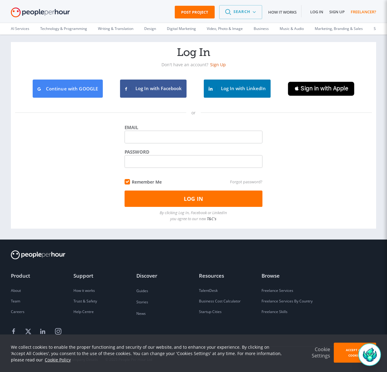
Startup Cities (210, 311)
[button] (240, 12)
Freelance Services (277, 290)
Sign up (337, 12)
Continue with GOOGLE (67, 89)
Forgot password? (246, 181)
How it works (282, 12)
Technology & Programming (63, 28)
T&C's (211, 218)
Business (261, 28)
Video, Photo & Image (225, 28)
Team (15, 301)
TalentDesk (208, 290)
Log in (316, 12)
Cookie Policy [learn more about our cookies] (58, 360)
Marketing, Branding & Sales (339, 28)
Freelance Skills (275, 311)
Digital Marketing (181, 28)
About (16, 290)
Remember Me (147, 182)
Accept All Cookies (355, 352)
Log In (193, 198)
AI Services (20, 28)
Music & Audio (292, 28)
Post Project (194, 12)
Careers (17, 311)
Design (150, 28)
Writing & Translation (115, 28)
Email (131, 127)
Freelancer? (363, 12)
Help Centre (83, 311)
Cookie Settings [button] (321, 352)
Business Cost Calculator (220, 301)
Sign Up (218, 64)
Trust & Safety (85, 301)
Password (137, 152)
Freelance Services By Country (287, 301)
